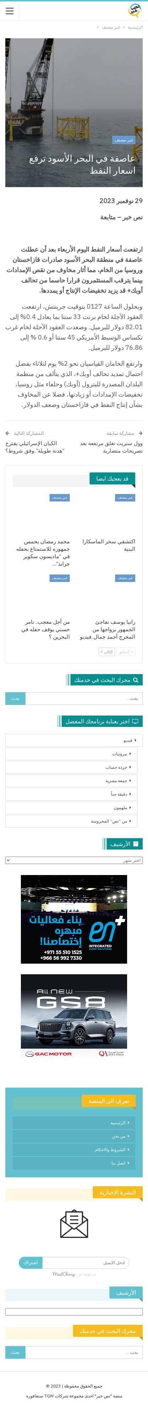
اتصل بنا (118, 1163)
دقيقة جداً (119, 794)
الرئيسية (117, 1122)
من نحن (118, 1136)
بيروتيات (119, 753)
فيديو (128, 740)
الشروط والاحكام (110, 1149)
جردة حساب (116, 767)
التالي (107, 651)
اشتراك (30, 1263)
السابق (126, 651)
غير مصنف (124, 139)
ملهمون (120, 807)
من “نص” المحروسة (109, 821)
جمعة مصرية (116, 780)
